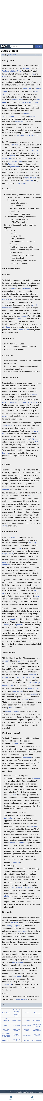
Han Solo (32, 675)
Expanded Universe (21, 999)
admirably (17, 976)
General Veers (23, 330)
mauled (11, 708)
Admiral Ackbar (16, 1020)
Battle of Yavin (6, 1013)
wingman (5, 489)
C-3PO (29, 683)
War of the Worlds (6, 1029)
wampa (34, 694)
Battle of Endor (6, 1040)
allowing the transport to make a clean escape (19, 402)
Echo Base (27, 1040)
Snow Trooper (33, 688)
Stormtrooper (23, 661)
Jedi (36, 102)
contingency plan (12, 926)
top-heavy (32, 543)
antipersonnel (17, 962)
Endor (4, 77)
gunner (18, 548)
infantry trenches (27, 288)
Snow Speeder (26, 1035)
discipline (7, 896)
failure (16, 744)
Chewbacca (19, 677)
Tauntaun (37, 1013)
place (3, 55)
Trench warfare (37, 1020)
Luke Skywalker (26, 102)
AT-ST (37, 442)
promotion (14, 145)
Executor (11, 164)
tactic (4, 562)
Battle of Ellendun (26, 1029)
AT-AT (31, 439)
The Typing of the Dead (16, 1035)
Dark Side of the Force (24, 135)
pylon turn (5, 565)
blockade (6, 327)
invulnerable (33, 826)
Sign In (38, 46)
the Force (21, 183)
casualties (16, 862)
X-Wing (32, 116)
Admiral (13, 156)
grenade (19, 625)
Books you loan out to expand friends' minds (6, 1035)
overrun (5, 526)
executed (24, 316)
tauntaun (25, 699)
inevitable (14, 923)
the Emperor (35, 150)
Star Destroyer (16, 161)
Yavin (32, 74)
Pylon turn (27, 1020)
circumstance (7, 984)
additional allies (17, 100)
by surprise (36, 778)
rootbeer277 (12, 55)
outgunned (27, 757)
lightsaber (5, 625)
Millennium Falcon (12, 711)
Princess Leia (30, 677)
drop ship (5, 453)
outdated (31, 496)
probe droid (14, 167)
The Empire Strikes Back (11, 71)
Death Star (27, 89)
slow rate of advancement (18, 843)
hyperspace (6, 299)
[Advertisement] (21, 22)
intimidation (8, 818)
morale (4, 416)
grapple (13, 619)
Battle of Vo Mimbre (16, 1029)
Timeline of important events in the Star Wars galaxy (16, 1013)
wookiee (5, 677)
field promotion (7, 158)
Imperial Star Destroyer (37, 1025)
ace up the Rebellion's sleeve (23, 888)
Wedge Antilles (7, 554)
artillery (14, 288)
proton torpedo (20, 122)
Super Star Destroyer (37, 1035)
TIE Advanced (16, 1025)
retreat (36, 596)
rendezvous (21, 931)
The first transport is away (6, 1020)
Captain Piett (21, 319)
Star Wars (26, 68)
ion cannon (34, 394)
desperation (15, 537)
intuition (30, 180)
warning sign (18, 691)
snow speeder (7, 425)
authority (37, 153)
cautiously (12, 795)
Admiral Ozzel (30, 178)
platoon (6, 661)
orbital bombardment (37, 1029)
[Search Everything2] (21, 46)
